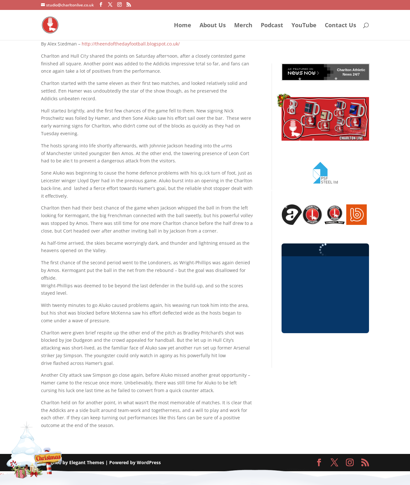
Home (182, 26)
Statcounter (12, 475)
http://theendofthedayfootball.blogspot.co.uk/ (131, 44)
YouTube (303, 26)
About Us (213, 26)
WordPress (149, 462)
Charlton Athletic (351, 70)
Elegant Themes (86, 462)
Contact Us (340, 26)
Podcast (272, 26)
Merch (243, 26)
